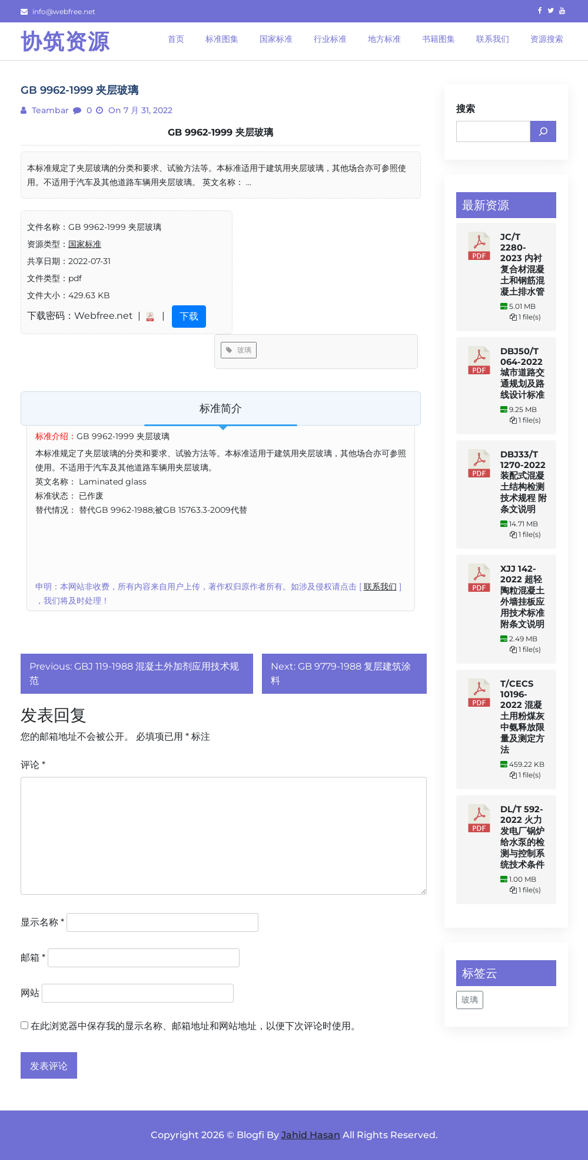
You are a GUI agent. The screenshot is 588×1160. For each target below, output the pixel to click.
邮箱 (33, 957)
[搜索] (543, 131)
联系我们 (380, 586)
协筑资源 (65, 41)
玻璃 (238, 349)
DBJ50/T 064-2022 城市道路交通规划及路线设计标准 (522, 373)
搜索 (465, 108)
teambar (49, 110)
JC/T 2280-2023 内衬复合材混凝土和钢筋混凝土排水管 (522, 264)
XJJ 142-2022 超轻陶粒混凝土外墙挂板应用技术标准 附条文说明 (522, 596)
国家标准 (84, 244)
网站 (30, 992)
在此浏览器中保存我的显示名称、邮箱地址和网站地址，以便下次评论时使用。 (195, 1026)
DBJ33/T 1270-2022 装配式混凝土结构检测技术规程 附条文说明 (523, 482)
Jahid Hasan (310, 1135)
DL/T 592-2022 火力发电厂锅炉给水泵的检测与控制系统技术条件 (522, 837)
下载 (189, 316)
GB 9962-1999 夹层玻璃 (220, 132)
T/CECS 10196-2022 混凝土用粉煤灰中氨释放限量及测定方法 (522, 716)
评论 (33, 764)
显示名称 (42, 922)
